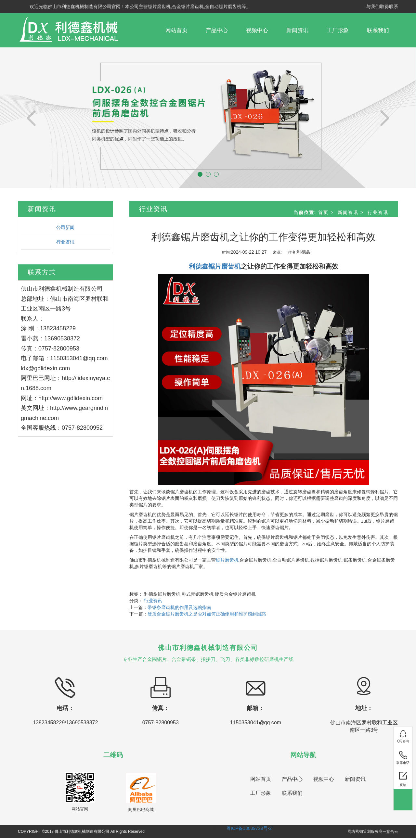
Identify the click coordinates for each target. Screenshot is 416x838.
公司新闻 (65, 227)
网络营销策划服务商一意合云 (372, 831)
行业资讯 (65, 242)
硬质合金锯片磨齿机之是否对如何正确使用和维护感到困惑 (207, 613)
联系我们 (378, 30)
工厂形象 (338, 30)
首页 (323, 212)
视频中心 (257, 30)
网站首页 (176, 30)
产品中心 (217, 30)
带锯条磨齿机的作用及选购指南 (179, 607)
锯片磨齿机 (227, 560)
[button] (31, 117)
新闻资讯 (297, 30)
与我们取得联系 (382, 6)
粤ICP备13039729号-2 (249, 828)
